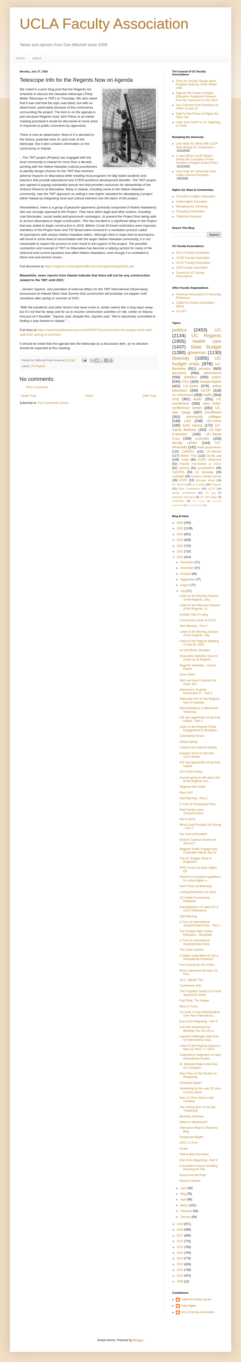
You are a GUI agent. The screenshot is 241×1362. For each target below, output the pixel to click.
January (186, 1217)
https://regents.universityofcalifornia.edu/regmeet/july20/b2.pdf (89, 266)
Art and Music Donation (195, 650)
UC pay (210, 492)
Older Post (149, 396)
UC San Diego (208, 496)
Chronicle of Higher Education (195, 196)
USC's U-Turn (189, 1142)
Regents (216, 484)
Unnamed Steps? (191, 1083)
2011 (180, 1270)
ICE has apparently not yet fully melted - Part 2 (200, 719)
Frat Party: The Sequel (194, 1000)
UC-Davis (190, 386)
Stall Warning (188, 916)
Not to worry (188, 819)
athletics (190, 377)
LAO (187, 421)
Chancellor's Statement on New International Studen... (200, 1056)
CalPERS (188, 451)
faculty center (184, 443)
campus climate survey (206, 476)
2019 (180, 1224)
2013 (180, 1258)
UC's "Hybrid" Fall (191, 980)
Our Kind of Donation (193, 834)
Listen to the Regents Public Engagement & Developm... (199, 728)
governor (196, 352)
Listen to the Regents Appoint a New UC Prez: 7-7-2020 (200, 1047)
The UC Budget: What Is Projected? (195, 860)
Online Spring (188, 741)
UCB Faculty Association (192, 267)
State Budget (206, 346)
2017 (180, 1235)
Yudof (185, 459)
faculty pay (214, 455)
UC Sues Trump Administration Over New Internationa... (200, 1013)
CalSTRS (178, 472)
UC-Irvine (213, 421)
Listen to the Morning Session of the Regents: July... (199, 597)
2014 (180, 1252)
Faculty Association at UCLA (200, 464)
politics (179, 329)
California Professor (189, 216)
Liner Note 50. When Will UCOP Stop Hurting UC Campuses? (197, 145)
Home (20, 58)
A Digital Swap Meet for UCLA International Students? (199, 957)
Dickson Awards (190, 1181)
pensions (179, 373)
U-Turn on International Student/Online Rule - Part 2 (200, 923)
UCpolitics (178, 500)
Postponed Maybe (191, 1137)
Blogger (138, 1340)
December (187, 562)
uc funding (198, 484)
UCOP (205, 390)
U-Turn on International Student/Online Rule (195, 942)
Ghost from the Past (193, 1175)
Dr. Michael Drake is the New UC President (199, 1065)
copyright (178, 476)
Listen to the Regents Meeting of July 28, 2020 (199, 642)
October (186, 574)
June (183, 1188)
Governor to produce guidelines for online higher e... (200, 878)
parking (184, 468)
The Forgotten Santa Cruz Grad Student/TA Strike (200, 993)
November (187, 568)
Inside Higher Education (191, 201)
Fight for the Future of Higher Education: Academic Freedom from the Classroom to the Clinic (197, 96)
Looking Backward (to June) (198, 892)
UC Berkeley (204, 472)
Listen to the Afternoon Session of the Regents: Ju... (200, 607)
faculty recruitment (184, 492)
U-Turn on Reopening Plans (198, 804)
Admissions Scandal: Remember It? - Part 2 (196, 691)
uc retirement (182, 395)
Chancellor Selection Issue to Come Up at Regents (199, 657)
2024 (180, 534)
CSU (185, 382)
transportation (210, 382)
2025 (180, 528)
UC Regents (38, 366)
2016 (180, 1241)
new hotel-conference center (196, 405)
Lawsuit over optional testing (198, 747)
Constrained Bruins (192, 736)
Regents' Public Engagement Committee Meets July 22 (198, 850)
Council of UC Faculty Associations (190, 274)
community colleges (203, 417)
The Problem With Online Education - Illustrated (196, 933)
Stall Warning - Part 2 (194, 798)
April (183, 1199)
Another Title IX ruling (194, 614)
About (36, 58)
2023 (180, 540)
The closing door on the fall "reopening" (197, 1108)
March (184, 1205)
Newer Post (28, 396)
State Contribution (189, 488)
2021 (180, 551)
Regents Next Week (193, 786)
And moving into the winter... (198, 964)
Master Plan (189, 455)
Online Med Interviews (194, 1154)
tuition (216, 377)
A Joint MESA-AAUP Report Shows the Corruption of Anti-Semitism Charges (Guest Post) (196, 159)
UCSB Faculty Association (193, 258)
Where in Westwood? (194, 1122)
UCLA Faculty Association (104, 23)
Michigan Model (205, 480)
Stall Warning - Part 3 (194, 626)
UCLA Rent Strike (191, 771)
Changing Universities (190, 211)
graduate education (183, 496)
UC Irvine (198, 501)
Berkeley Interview (192, 1116)
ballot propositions (209, 447)
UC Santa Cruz (195, 505)
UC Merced (179, 484)
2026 (180, 522)
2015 (180, 1247)
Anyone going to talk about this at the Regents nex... (200, 779)
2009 (180, 1281)
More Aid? (186, 792)
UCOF (211, 488)
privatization (206, 468)
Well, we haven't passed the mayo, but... (198, 682)
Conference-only (190, 985)
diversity (180, 358)
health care (207, 341)
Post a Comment (37, 387)
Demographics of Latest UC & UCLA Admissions (199, 908)
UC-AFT (181, 311)
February (186, 1211)
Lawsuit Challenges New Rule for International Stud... (199, 1038)
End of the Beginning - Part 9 (198, 1021)
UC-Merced (213, 451)
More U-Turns (189, 1006)
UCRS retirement (209, 459)
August (185, 585)
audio (197, 399)
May (183, 1194)
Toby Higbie (188, 1305)
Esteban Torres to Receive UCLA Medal (197, 755)
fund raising (192, 425)
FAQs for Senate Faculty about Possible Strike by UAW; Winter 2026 (196, 84)
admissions (212, 373)
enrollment (213, 412)
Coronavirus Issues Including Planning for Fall (198, 1167)
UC (217, 329)
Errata (184, 1148)
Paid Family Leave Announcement (192, 811)
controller (202, 438)
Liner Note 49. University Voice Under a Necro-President (196, 173)
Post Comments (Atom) (53, 403)
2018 (180, 1229)
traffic (207, 395)
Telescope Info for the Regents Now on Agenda (200, 700)
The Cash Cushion (192, 949)
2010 (180, 1275)
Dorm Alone (187, 674)
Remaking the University (192, 206)
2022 (180, 546)
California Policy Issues (196, 1299)
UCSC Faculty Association (193, 262)
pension (204, 369)
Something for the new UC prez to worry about (200, 1090)
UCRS (183, 480)
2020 (180, 557)
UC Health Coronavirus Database (195, 899)
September (188, 579)
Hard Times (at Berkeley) (196, 886)
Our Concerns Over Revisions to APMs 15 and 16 (197, 106)
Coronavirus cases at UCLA (198, 620)
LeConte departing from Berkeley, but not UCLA (197, 1028)
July (183, 591)
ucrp (175, 399)
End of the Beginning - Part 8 (198, 1160)
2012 (180, 1264)
